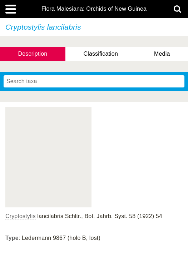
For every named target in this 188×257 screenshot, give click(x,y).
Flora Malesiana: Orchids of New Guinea (94, 9)
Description (33, 54)
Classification (100, 54)
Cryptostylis (20, 216)
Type (12, 238)
